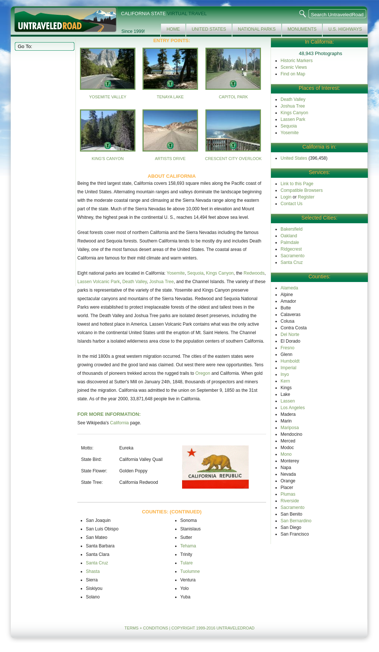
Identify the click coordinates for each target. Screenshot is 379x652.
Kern (285, 381)
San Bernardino (296, 520)
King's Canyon (108, 158)
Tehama (188, 546)
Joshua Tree (161, 281)
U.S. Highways (345, 29)
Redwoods (254, 273)
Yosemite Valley (108, 97)
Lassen (288, 401)
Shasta (93, 571)
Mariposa (290, 427)
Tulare (186, 563)
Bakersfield (291, 229)
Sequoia (195, 273)
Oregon (202, 373)
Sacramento (293, 255)
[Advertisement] (43, 168)
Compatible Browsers (302, 190)
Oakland (289, 235)
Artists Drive (170, 158)
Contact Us (291, 203)
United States (209, 29)
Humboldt (290, 361)
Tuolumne (190, 571)
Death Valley (134, 281)
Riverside (290, 500)
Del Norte (290, 334)
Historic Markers (297, 60)
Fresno (287, 347)
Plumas (288, 494)
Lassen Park (293, 119)
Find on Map (293, 74)
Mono (286, 454)
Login (286, 197)
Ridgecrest (291, 249)
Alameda (289, 288)
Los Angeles (293, 407)
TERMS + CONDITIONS (146, 628)
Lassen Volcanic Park (98, 281)
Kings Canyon (220, 273)
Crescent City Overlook (233, 158)
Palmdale (290, 242)
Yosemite (176, 273)
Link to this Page (297, 183)
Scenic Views (294, 67)
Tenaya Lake (170, 97)
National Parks (257, 29)
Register (306, 197)
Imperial (288, 367)
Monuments (302, 29)
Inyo (285, 374)
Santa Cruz (97, 563)
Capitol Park (233, 97)
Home (173, 29)
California (119, 422)
